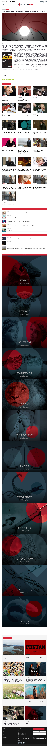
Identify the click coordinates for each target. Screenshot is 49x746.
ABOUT (3, 1)
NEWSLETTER (12, 1)
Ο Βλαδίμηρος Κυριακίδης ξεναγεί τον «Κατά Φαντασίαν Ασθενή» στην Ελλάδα (21, 230)
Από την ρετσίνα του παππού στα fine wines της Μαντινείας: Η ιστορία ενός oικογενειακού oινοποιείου (26, 248)
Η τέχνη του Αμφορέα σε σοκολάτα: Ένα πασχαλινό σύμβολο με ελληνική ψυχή (21, 238)
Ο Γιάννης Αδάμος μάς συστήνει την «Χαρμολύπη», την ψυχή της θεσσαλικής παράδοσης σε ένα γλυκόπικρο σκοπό (26, 243)
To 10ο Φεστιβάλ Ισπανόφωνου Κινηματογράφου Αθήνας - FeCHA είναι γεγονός (21, 217)
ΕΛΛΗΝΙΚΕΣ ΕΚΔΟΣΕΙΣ (9, 79)
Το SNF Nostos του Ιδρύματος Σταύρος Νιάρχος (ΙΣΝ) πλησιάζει (18, 221)
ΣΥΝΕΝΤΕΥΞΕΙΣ (24, 234)
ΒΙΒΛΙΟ (4, 79)
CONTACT (7, 1)
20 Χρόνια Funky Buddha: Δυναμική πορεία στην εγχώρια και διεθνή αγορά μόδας (22, 212)
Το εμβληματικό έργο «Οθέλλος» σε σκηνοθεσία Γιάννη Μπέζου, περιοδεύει (20, 225)
